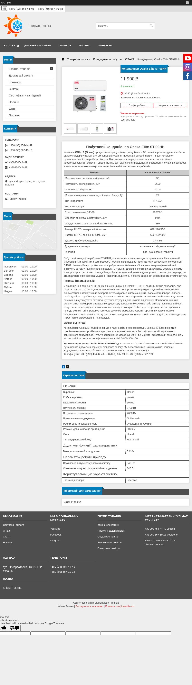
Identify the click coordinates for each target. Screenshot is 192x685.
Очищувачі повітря (109, 548)
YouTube (55, 528)
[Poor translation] (14, 628)
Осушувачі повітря (108, 536)
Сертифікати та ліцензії (25, 95)
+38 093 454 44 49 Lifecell (160, 528)
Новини (14, 102)
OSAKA (130, 59)
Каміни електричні (108, 524)
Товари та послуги (78, 59)
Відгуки (14, 88)
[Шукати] (151, 25)
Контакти (105, 45)
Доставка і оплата (37, 45)
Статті (13, 108)
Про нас (85, 45)
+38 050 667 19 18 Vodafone (161, 534)
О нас (6, 530)
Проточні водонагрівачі (111, 530)
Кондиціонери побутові (107, 59)
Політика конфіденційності (119, 606)
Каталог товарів (19, 68)
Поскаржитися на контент (89, 606)
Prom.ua (114, 602)
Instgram (55, 540)
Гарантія (65, 45)
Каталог (10, 45)
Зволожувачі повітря (110, 542)
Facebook (55, 534)
